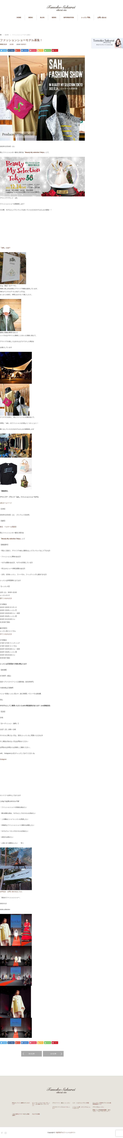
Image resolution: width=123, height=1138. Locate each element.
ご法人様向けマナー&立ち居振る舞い (20, 1115)
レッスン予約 (85, 17)
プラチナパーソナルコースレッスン (61, 1108)
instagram (3, 759)
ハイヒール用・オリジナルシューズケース (81, 1108)
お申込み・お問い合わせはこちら (11, 892)
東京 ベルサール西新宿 (8, 527)
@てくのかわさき (6, 598)
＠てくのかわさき (6, 634)
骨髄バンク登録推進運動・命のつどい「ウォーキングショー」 (101, 1110)
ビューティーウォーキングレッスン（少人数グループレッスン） (41, 1104)
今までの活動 (36, 1114)
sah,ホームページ (6, 503)
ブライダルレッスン (98, 1107)
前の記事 (32, 1054)
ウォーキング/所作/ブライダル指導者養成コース (102, 1103)
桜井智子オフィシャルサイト (65, 1133)
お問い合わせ (101, 17)
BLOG (42, 17)
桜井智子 (23, 44)
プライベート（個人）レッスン (61, 1103)
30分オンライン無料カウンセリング (21, 1103)
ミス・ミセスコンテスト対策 (80, 1103)
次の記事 (53, 1054)
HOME (19, 17)
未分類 (11, 44)
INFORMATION (69, 17)
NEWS (54, 17)
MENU (30, 17)
